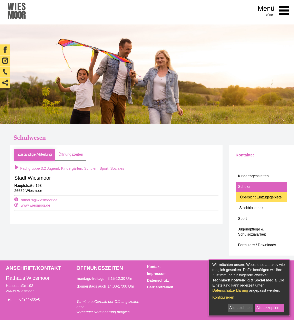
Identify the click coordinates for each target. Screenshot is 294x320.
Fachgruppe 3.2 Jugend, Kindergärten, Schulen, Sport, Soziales (69, 168)
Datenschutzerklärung (230, 290)
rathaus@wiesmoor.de (39, 200)
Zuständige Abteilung (35, 154)
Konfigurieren (223, 297)
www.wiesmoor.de (35, 205)
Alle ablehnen (240, 308)
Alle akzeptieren (269, 308)
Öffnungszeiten (70, 154)
